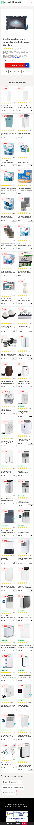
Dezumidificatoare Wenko (12, 782)
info (14, 110)
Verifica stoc (20, 65)
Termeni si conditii (13, 805)
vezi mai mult (16, 57)
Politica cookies (22, 807)
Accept (24, 823)
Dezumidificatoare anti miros (13, 787)
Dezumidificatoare (9, 793)
